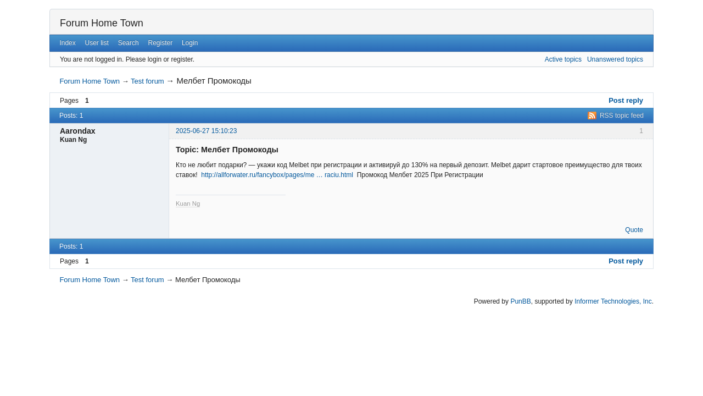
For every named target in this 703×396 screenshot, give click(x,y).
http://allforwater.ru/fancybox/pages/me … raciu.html (277, 175)
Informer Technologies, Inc (613, 301)
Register (160, 43)
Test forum (147, 81)
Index (67, 43)
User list (97, 43)
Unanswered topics (615, 59)
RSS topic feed (622, 115)
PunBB (520, 301)
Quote (634, 230)
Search (128, 43)
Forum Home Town (101, 23)
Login (190, 43)
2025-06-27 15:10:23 (206, 131)
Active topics (563, 59)
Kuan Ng (188, 203)
